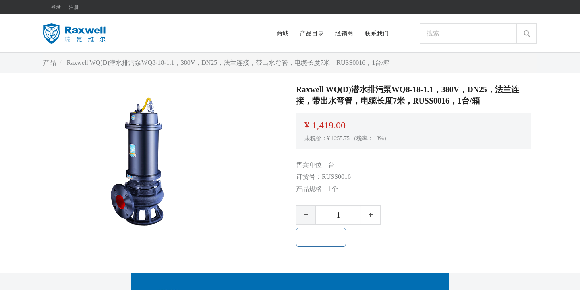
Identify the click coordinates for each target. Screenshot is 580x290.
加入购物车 (321, 237)
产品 (49, 62)
